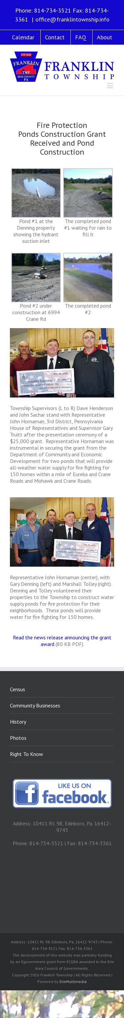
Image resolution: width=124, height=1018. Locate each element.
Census (17, 689)
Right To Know (26, 754)
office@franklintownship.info (72, 19)
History (18, 721)
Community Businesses (35, 705)
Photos (18, 738)
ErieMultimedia (73, 981)
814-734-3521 (52, 10)
